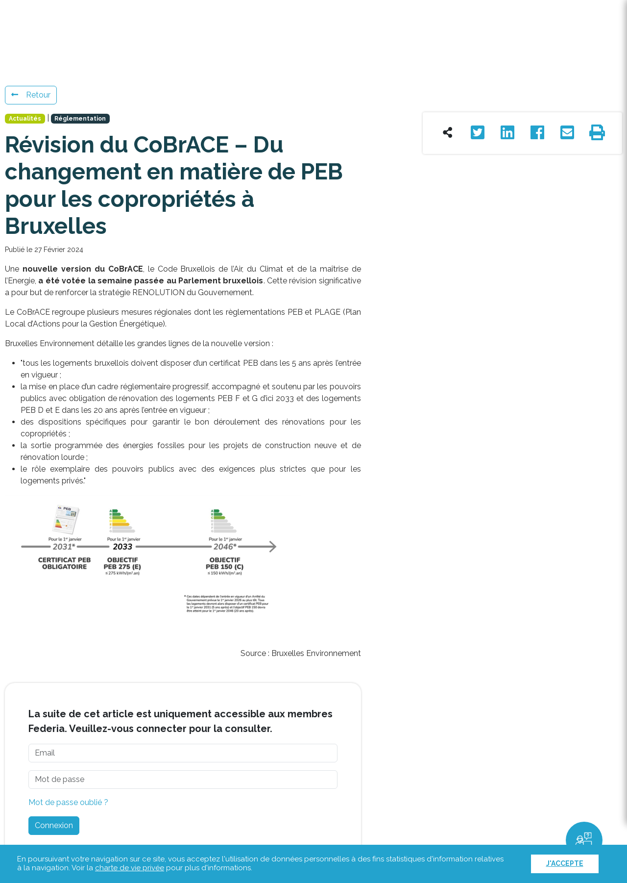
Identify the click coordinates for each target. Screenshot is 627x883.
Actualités (25, 118)
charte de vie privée (129, 867)
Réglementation (80, 118)
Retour (30, 95)
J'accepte (564, 863)
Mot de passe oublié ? (68, 802)
